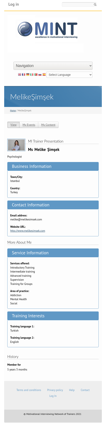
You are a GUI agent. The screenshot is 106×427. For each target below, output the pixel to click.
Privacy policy (55, 390)
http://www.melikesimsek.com (27, 231)
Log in (13, 4)
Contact (85, 390)
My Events (29, 125)
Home (13, 110)
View (13, 125)
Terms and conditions (29, 390)
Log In (52, 396)
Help (72, 390)
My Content (48, 125)
